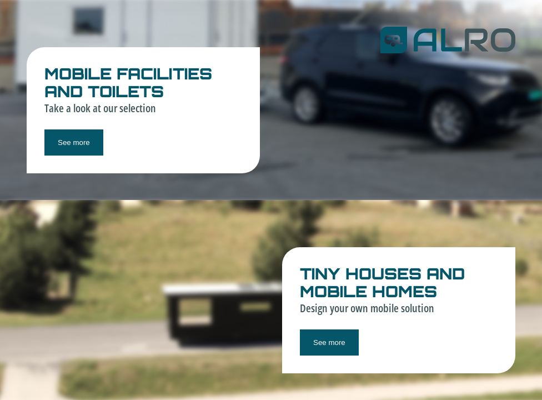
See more (74, 142)
